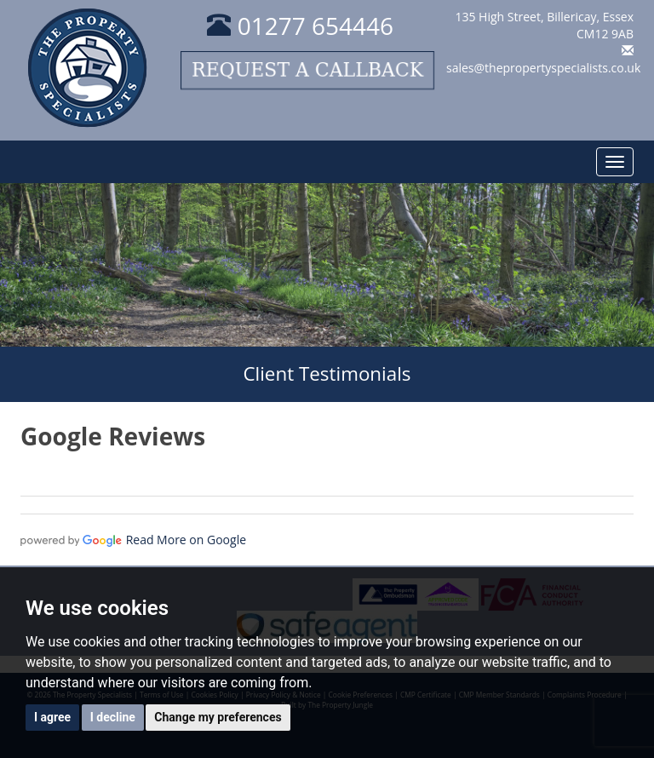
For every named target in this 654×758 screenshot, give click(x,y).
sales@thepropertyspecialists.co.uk (543, 68)
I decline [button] (112, 717)
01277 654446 (300, 25)
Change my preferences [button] (217, 717)
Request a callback (307, 70)
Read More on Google (186, 539)
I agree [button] (52, 717)
